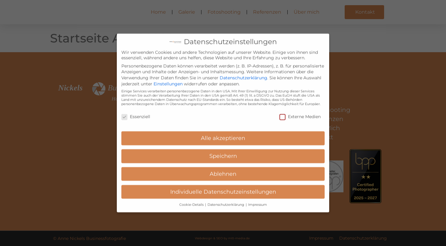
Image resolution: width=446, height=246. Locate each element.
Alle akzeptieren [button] (223, 133)
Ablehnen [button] (223, 169)
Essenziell (135, 111)
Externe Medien (300, 111)
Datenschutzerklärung (243, 73)
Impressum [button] (257, 199)
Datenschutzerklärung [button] (226, 199)
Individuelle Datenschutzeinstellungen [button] (223, 187)
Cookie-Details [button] (191, 199)
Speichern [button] (223, 151)
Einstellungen (168, 79)
